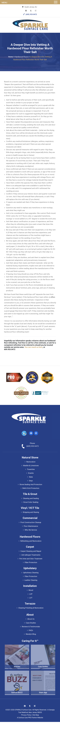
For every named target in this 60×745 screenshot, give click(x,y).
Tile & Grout (30, 494)
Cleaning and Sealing (31, 498)
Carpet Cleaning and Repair (30, 551)
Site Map (35, 715)
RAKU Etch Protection (30, 488)
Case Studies (31, 623)
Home (10, 57)
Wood (31, 590)
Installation (30, 585)
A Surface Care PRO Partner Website (30, 717)
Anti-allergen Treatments (30, 555)
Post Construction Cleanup (30, 522)
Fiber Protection (31, 562)
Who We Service (31, 530)
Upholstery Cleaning (31, 573)
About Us (30, 619)
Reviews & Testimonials (31, 627)
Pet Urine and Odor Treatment (30, 559)
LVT (30, 598)
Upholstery (30, 568)
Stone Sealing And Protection (31, 484)
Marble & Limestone (31, 466)
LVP (30, 594)
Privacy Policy (26, 715)
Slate (31, 477)
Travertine (31, 469)
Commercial (30, 518)
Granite (31, 473)
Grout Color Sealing (30, 502)
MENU (4, 2)
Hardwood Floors (21, 57)
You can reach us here (34, 347)
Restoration (30, 462)
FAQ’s (31, 630)
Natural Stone (30, 457)
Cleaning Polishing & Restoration (30, 608)
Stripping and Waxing (31, 512)
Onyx (31, 481)
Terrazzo (30, 603)
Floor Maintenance (31, 526)
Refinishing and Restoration (30, 541)
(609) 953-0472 (30, 14)
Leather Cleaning (30, 580)
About (30, 614)
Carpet (30, 546)
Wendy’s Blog (31, 634)
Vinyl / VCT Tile (30, 507)
